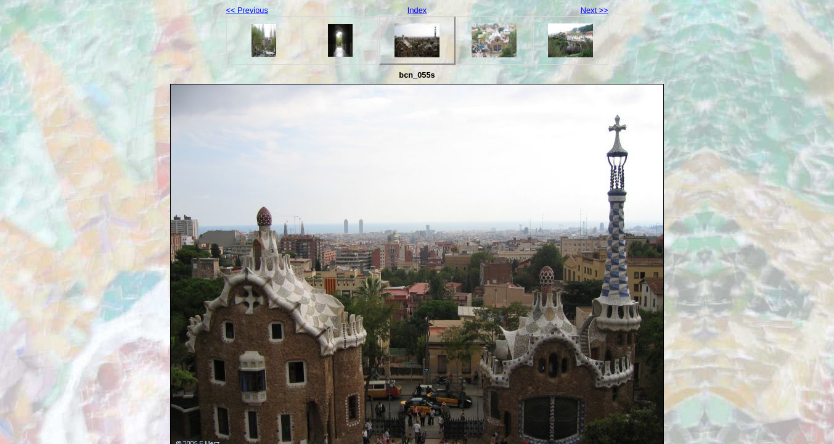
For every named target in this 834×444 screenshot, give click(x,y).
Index (417, 10)
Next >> (594, 10)
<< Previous (247, 10)
